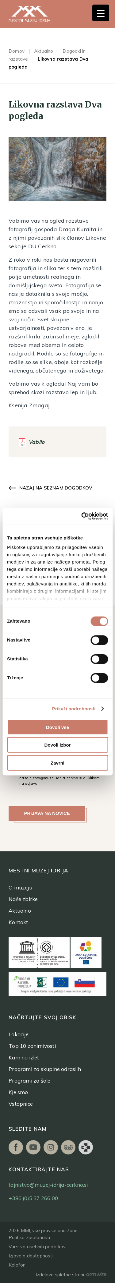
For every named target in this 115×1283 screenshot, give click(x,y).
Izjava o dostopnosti (31, 1256)
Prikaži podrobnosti (74, 708)
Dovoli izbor (57, 745)
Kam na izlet (24, 1057)
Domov (17, 51)
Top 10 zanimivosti (32, 1046)
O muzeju (20, 887)
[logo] (36, 14)
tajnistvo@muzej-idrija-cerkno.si (53, 778)
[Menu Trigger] (100, 13)
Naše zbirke (23, 899)
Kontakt (18, 922)
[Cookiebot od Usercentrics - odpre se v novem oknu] (82, 516)
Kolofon (17, 1265)
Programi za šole (29, 1080)
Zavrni (57, 762)
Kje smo (18, 1092)
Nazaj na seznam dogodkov (55, 488)
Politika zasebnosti (29, 1237)
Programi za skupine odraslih (45, 1069)
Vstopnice (21, 1104)
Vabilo (36, 442)
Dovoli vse (57, 727)
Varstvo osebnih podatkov (37, 1246)
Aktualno (43, 51)
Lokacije (19, 1034)
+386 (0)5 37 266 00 (33, 1198)
